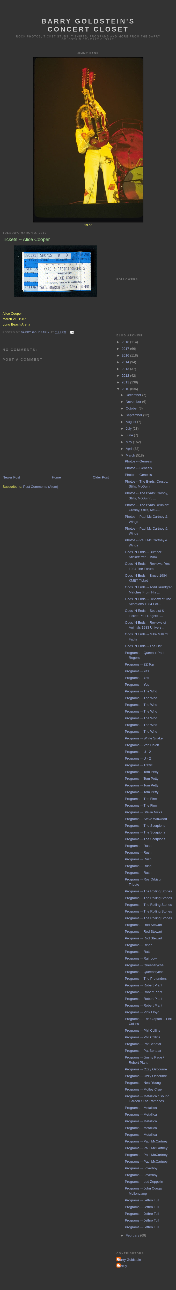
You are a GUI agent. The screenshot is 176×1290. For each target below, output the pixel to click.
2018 (126, 342)
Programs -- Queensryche (144, 965)
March (131, 455)
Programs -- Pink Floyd (142, 1012)
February (133, 1235)
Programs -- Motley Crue (143, 1089)
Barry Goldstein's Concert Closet (88, 25)
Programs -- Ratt (137, 952)
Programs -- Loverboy (141, 1168)
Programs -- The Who (141, 691)
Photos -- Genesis (138, 461)
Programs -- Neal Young (143, 1083)
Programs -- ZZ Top (139, 664)
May (129, 442)
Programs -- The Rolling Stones (148, 891)
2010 (126, 389)
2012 (126, 375)
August (131, 422)
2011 (126, 382)
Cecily (122, 1266)
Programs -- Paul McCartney (146, 1141)
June (130, 435)
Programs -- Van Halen (142, 745)
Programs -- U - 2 (138, 752)
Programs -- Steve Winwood (146, 819)
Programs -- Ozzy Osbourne (146, 1069)
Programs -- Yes (137, 671)
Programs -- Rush (138, 846)
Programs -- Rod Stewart (143, 925)
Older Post (101, 477)
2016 (126, 355)
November (134, 402)
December (134, 395)
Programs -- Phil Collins (142, 1030)
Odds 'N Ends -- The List (143, 646)
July (129, 428)
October (132, 408)
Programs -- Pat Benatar (143, 1044)
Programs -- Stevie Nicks (143, 812)
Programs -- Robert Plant (143, 985)
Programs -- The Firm (141, 799)
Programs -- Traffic (138, 765)
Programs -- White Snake (144, 738)
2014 (126, 362)
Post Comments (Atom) (40, 487)
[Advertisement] (141, 246)
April (130, 449)
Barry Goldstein (129, 1260)
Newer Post (11, 477)
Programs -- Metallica (141, 1108)
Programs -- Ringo (138, 945)
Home (56, 477)
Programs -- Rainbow (141, 958)
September (134, 415)
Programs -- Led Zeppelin (144, 1182)
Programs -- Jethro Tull (142, 1200)
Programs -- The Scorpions (145, 826)
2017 (126, 349)
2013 (126, 369)
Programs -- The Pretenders (146, 978)
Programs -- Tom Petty (141, 772)
